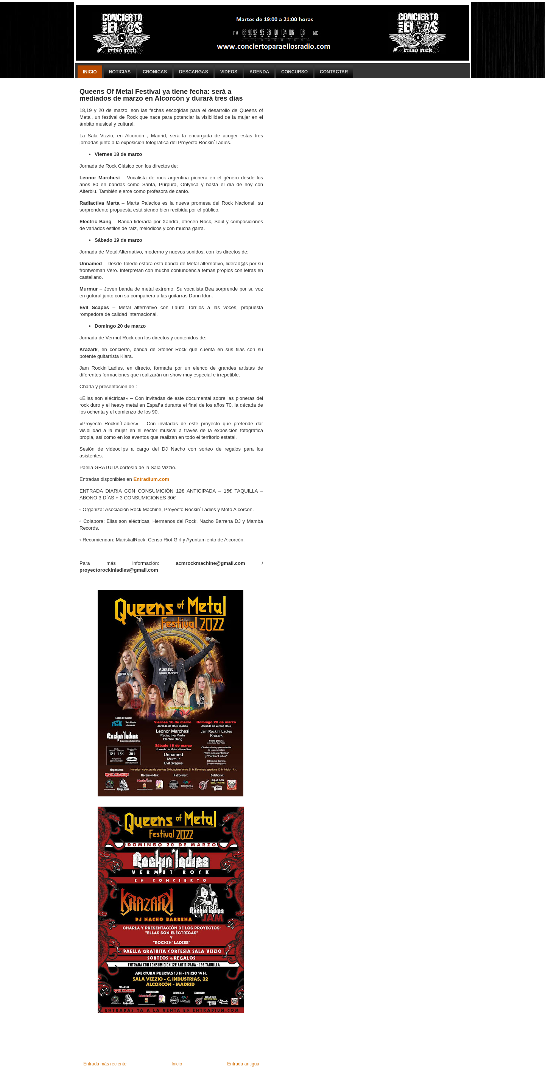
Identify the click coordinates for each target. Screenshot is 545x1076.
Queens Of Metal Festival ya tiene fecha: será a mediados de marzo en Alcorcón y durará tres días (161, 95)
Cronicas (155, 72)
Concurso (294, 72)
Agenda (259, 72)
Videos (228, 72)
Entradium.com (151, 479)
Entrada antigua (243, 1064)
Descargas (193, 72)
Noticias (120, 72)
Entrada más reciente (104, 1064)
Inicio (90, 72)
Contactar (334, 72)
